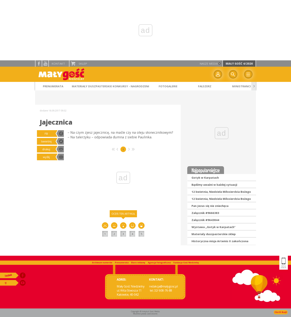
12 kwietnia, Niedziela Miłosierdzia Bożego (221, 191)
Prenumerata (122, 262)
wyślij (46, 157)
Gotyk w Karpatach (205, 177)
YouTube (45, 63)
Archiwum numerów (102, 262)
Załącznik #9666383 (205, 212)
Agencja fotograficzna (159, 262)
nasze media (209, 63)
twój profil (218, 74)
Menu (248, 74)
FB (46, 133)
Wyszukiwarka (233, 74)
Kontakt (58, 63)
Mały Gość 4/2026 (239, 63)
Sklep (83, 63)
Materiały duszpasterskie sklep (214, 234)
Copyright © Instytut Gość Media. (145, 311)
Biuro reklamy (138, 262)
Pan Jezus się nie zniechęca (210, 205)
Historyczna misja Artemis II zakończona (220, 241)
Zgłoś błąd (280, 312)
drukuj (46, 149)
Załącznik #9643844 (205, 220)
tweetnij (46, 141)
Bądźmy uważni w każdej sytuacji (214, 184)
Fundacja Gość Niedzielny (186, 262)
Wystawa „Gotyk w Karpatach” (214, 227)
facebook (38, 63)
